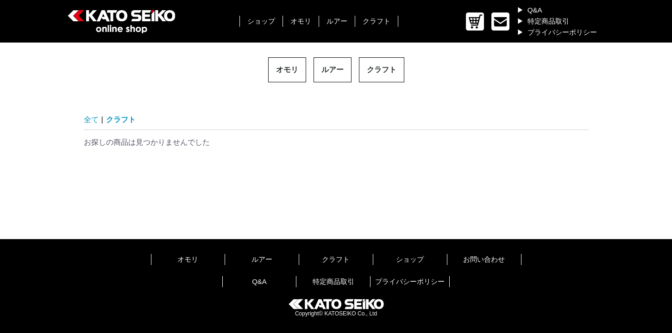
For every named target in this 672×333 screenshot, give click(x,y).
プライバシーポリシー (562, 32)
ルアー (337, 21)
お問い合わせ (484, 259)
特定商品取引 (548, 21)
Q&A (535, 10)
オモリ (300, 21)
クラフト (376, 21)
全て (91, 119)
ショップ (261, 21)
